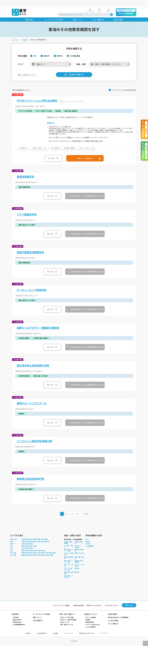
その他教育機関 (90, 545)
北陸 (11, 547)
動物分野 (77, 571)
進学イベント (37, 617)
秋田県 (38, 538)
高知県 (54, 552)
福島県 (46, 538)
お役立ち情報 (112, 614)
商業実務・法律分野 (79, 549)
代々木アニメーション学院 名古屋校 (37, 93)
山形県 (42, 538)
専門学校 (88, 543)
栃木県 (27, 540)
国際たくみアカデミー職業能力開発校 (38, 325)
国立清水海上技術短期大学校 (33, 363)
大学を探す (16, 617)
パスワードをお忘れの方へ (92, 624)
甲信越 (12, 543)
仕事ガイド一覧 (64, 622)
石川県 (27, 547)
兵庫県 (35, 549)
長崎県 (31, 554)
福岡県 (23, 554)
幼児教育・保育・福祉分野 (79, 560)
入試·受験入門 (38, 620)
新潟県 (23, 543)
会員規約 (87, 619)
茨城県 (23, 540)
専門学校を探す (17, 622)
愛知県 (27, 545)
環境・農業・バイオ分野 (68, 575)
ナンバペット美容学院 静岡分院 (34, 439)
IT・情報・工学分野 (68, 545)
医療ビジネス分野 (79, 552)
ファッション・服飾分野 (79, 564)
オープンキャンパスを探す (41, 614)
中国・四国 (13, 552)
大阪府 (31, 549)
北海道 (23, 538)
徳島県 (42, 552)
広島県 (35, 552)
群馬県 (31, 540)
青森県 (27, 538)
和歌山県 (43, 549)
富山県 (23, 547)
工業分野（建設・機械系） (68, 541)
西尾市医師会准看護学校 (30, 250)
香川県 (46, 552)
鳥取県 (23, 552)
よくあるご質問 (113, 620)
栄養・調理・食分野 (79, 556)
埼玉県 (35, 540)
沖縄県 (51, 554)
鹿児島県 (47, 554)
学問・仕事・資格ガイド (67, 614)
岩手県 (31, 538)
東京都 (42, 540)
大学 (87, 538)
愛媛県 (50, 552)
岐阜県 (31, 545)
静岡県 (23, 545)
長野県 (31, 543)
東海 (11, 545)
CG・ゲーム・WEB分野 (78, 545)
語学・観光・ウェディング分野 (68, 549)
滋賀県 (23, 549)
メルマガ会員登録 (90, 626)
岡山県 (31, 552)
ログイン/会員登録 (90, 617)
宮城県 (35, 538)
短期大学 (88, 540)
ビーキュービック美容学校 (32, 288)
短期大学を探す (17, 619)
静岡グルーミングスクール (32, 401)
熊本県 (35, 554)
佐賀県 (27, 554)
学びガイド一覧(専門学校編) (68, 619)
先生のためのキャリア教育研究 (118, 617)
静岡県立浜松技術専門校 (30, 477)
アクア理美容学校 (27, 212)
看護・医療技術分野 (68, 556)
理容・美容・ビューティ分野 (68, 560)
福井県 (31, 547)
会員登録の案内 (89, 622)
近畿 (11, 549)
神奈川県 (47, 540)
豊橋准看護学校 (25, 174)
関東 (11, 540)
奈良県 (38, 549)
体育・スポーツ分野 (68, 564)
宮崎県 (42, 554)
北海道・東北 (13, 538)
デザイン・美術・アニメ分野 (68, 568)
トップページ (15, 33)
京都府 (27, 549)
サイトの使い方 (113, 623)
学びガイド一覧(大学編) (67, 617)
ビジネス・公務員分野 (68, 552)
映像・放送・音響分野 (68, 571)
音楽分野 (77, 567)
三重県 (35, 545)
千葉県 (38, 540)
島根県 (27, 552)
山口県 (38, 552)
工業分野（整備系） (79, 541)
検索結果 (25, 33)
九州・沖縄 (13, 554)
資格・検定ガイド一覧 (66, 624)
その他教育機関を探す (19, 624)
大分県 (38, 554)
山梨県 (27, 543)
